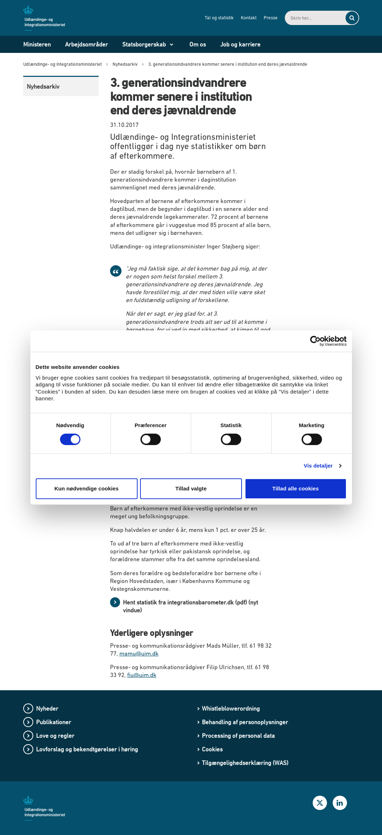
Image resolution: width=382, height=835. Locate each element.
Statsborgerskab (144, 44)
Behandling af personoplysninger (245, 722)
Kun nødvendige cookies (86, 488)
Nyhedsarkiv (43, 86)
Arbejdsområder (86, 44)
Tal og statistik (219, 17)
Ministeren (37, 44)
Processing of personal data (238, 735)
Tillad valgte (191, 488)
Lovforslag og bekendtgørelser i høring (87, 749)
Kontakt (249, 17)
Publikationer (53, 722)
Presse (271, 17)
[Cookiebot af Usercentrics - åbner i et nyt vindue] (315, 341)
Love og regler (55, 735)
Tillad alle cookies (295, 488)
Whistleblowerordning (231, 708)
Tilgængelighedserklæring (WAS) (245, 762)
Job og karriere (240, 44)
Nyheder (47, 708)
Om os (197, 44)
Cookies (212, 749)
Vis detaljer (318, 466)
